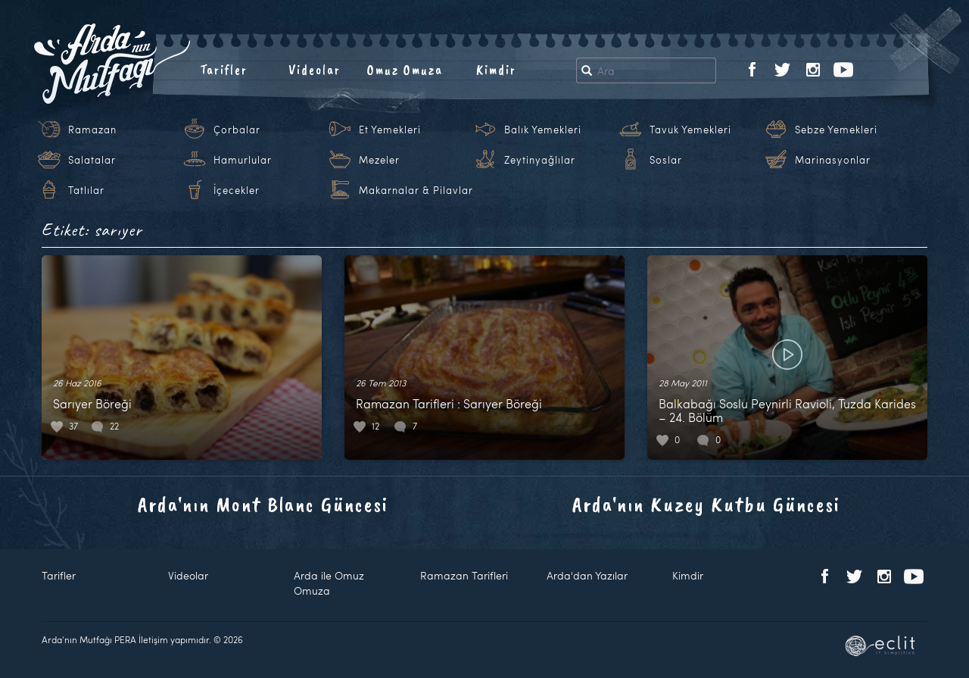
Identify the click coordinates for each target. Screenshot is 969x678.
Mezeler (379, 160)
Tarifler (224, 69)
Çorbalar (236, 129)
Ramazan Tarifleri (464, 575)
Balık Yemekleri (542, 129)
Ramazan (92, 129)
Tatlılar (86, 190)
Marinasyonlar (833, 160)
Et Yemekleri (390, 129)
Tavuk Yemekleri (690, 129)
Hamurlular (242, 160)
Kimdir (496, 69)
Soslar (666, 160)
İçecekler (236, 190)
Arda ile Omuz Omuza (329, 583)
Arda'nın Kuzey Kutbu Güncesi (706, 504)
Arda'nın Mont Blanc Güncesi (263, 504)
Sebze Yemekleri (836, 129)
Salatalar (92, 160)
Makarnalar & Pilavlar (416, 190)
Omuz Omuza (405, 69)
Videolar (314, 69)
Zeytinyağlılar (539, 160)
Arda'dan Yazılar (587, 575)
